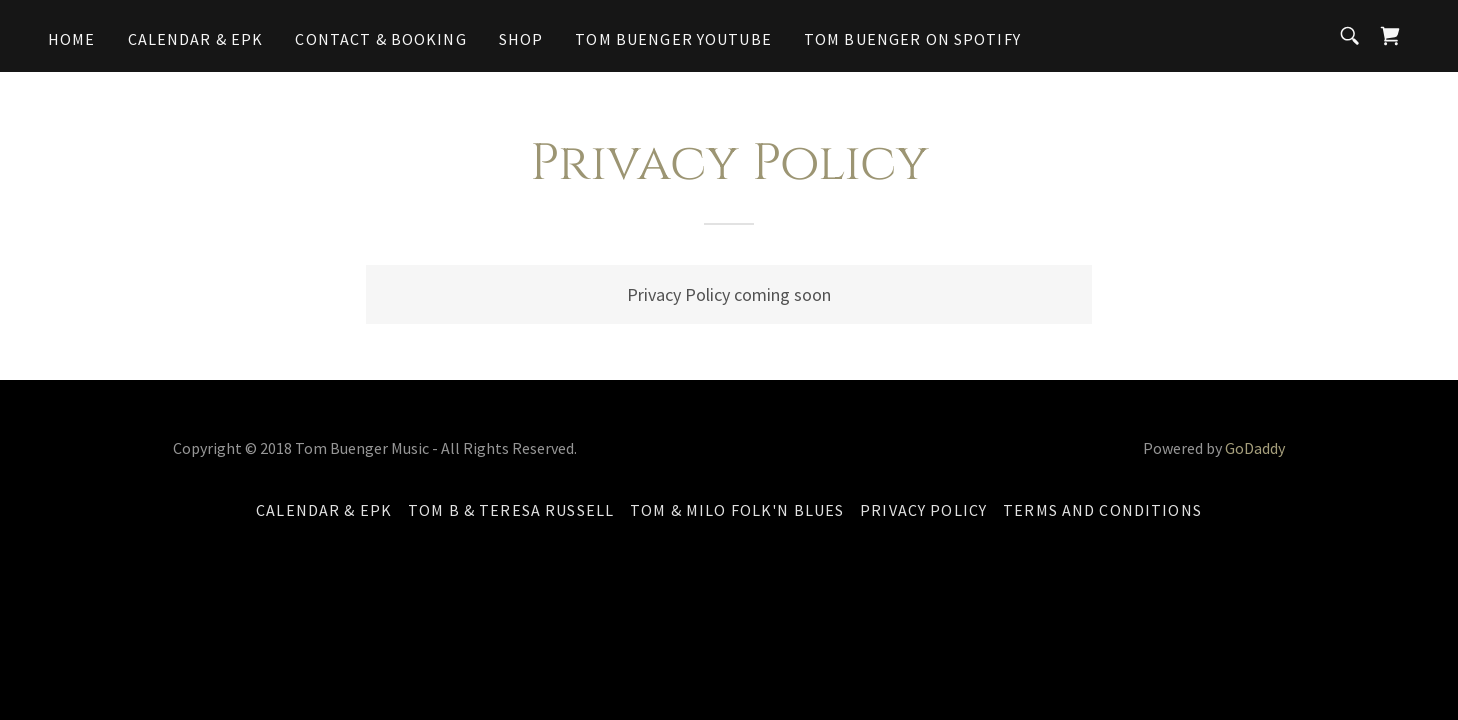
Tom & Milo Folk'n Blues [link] (737, 510)
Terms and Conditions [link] (1102, 510)
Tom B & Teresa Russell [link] (511, 510)
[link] (1390, 36)
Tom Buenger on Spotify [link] (912, 39)
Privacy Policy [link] (923, 510)
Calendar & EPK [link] (196, 39)
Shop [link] (521, 39)
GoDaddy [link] (1255, 448)
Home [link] (72, 39)
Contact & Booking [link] (380, 39)
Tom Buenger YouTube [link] (673, 39)
